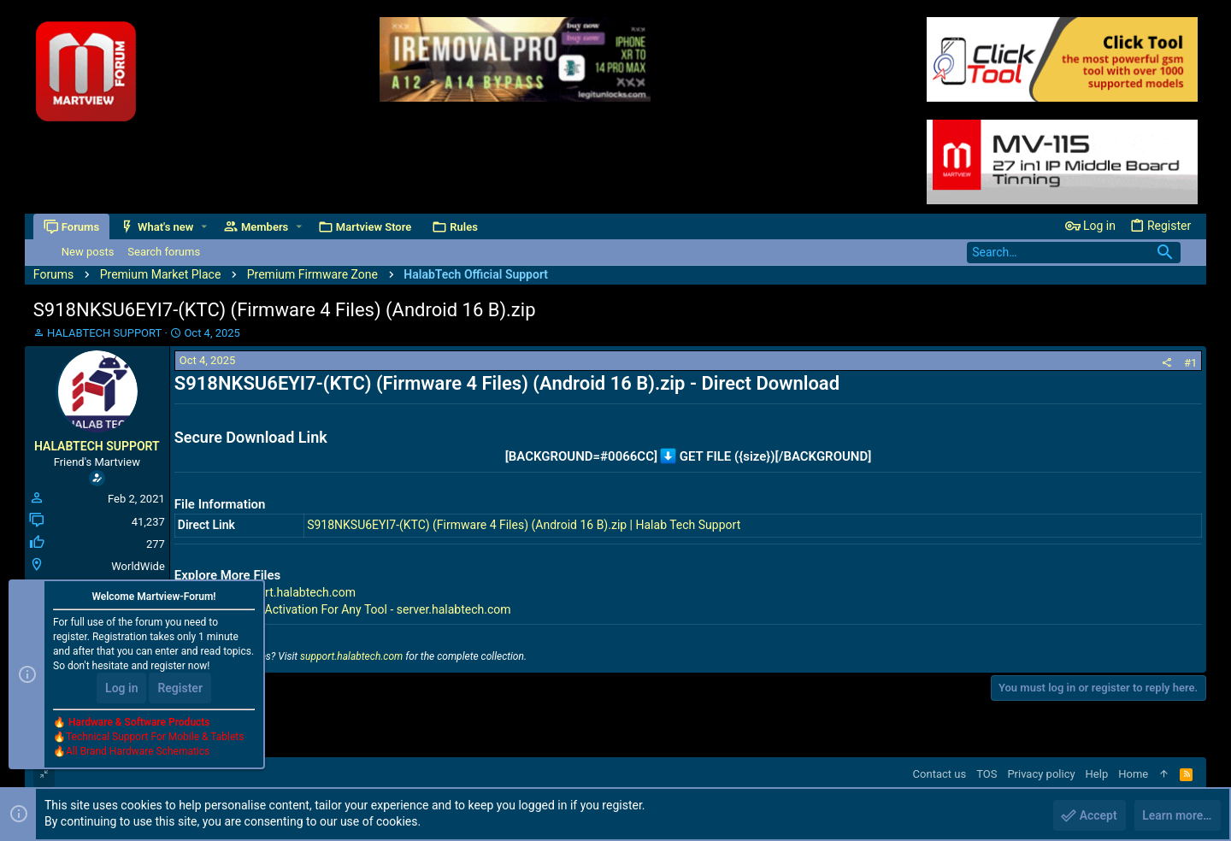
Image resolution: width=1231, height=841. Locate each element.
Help (1097, 773)
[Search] (1074, 252)
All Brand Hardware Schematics (137, 752)
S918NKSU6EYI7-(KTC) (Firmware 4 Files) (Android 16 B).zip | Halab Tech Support (523, 525)
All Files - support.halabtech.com (268, 592)
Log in (121, 689)
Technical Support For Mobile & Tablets (155, 738)
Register (180, 689)
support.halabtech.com (351, 656)
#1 (1190, 362)
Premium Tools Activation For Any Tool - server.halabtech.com (346, 609)
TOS (986, 773)
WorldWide (138, 566)
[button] (204, 227)
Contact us (940, 773)
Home (1133, 773)
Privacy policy (1041, 773)
